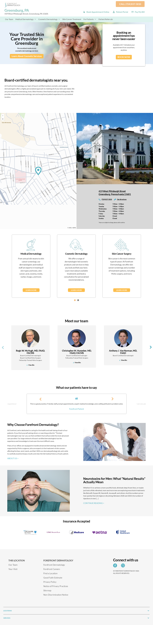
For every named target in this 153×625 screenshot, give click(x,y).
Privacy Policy (49, 582)
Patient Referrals (106, 19)
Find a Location (50, 573)
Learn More (31, 290)
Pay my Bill (140, 12)
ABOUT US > (12, 458)
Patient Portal (122, 12)
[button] (74, 300)
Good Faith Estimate (52, 577)
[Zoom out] (2, 119)
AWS (70, 228)
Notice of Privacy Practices (55, 586)
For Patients (89, 19)
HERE (74, 228)
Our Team (9, 19)
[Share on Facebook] (115, 566)
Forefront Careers (51, 569)
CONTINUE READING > (93, 503)
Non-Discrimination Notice (55, 594)
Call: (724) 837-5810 (130, 4)
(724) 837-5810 (107, 199)
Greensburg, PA (26, 11)
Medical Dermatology (25, 19)
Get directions (121, 199)
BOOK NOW (124, 57)
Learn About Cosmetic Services (27, 56)
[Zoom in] (2, 115)
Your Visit (12, 569)
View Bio (30, 365)
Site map (47, 590)
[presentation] (3, 347)
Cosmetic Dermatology (49, 19)
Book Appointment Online (97, 12)
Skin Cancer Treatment (71, 19)
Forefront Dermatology (54, 564)
